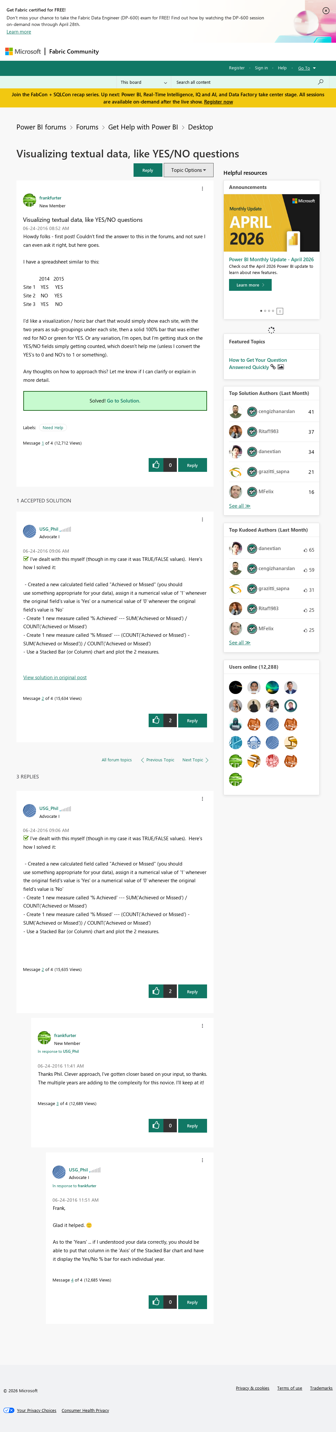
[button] (148, 170)
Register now (218, 101)
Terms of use (289, 1388)
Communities (198, 51)
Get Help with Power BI (143, 126)
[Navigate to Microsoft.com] (23, 51)
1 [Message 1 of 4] (43, 443)
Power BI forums (41, 126)
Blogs (228, 51)
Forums (114, 51)
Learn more (19, 31)
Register (237, 67)
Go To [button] (304, 68)
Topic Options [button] (186, 170)
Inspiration (143, 51)
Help (282, 67)
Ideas (169, 51)
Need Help (53, 427)
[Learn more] (250, 285)
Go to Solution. (123, 400)
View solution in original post (55, 677)
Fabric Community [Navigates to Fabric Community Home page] (74, 51)
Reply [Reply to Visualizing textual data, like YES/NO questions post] (192, 465)
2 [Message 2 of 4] (43, 698)
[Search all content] (250, 82)
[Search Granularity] (144, 82)
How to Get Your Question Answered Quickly (258, 363)
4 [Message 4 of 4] (72, 1279)
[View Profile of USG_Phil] (48, 528)
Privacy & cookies (252, 1388)
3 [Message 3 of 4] (57, 1103)
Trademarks (321, 1388)
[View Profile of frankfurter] (50, 197)
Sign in (261, 67)
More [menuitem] (250, 51)
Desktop (200, 126)
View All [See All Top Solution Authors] (240, 506)
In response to (58, 1051)
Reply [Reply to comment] (192, 720)
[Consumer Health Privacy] (85, 1410)
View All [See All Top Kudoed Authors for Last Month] (240, 642)
